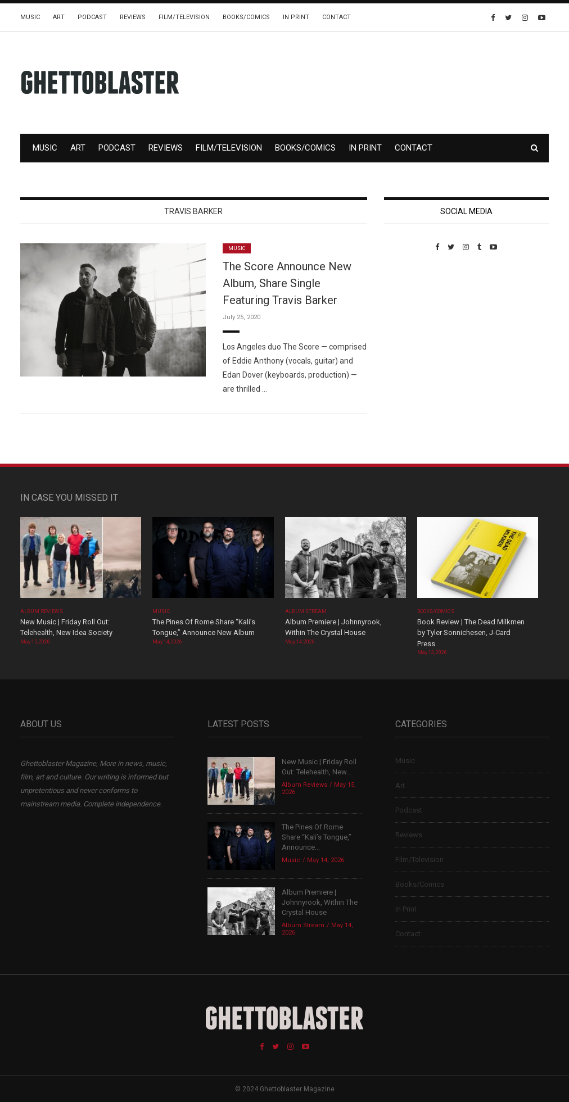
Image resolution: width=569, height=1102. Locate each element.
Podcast (92, 17)
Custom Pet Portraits (417, 328)
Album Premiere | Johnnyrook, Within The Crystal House (320, 902)
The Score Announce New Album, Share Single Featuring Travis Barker (287, 283)
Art (59, 17)
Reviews (133, 17)
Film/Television (184, 17)
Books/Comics (246, 17)
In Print (296, 17)
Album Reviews (41, 611)
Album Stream (306, 611)
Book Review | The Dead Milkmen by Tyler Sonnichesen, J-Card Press (471, 633)
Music (30, 17)
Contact (336, 17)
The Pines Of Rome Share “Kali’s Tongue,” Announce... (316, 837)
